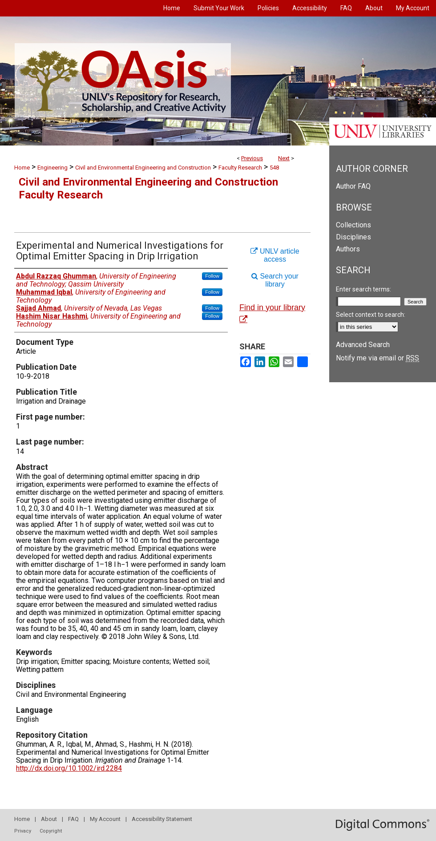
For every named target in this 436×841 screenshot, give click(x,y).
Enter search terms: (363, 289)
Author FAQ (353, 186)
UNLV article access (274, 255)
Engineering (52, 167)
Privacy (22, 831)
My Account (105, 819)
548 (274, 167)
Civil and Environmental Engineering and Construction (143, 167)
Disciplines (353, 237)
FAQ (73, 819)
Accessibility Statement (162, 819)
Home (22, 167)
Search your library (275, 280)
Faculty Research (240, 167)
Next (284, 158)
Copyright (51, 831)
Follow (212, 276)
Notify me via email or (377, 358)
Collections (353, 225)
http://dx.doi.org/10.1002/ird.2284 (69, 768)
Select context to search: (370, 314)
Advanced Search (363, 344)
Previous (252, 158)
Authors (348, 249)
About (49, 819)
